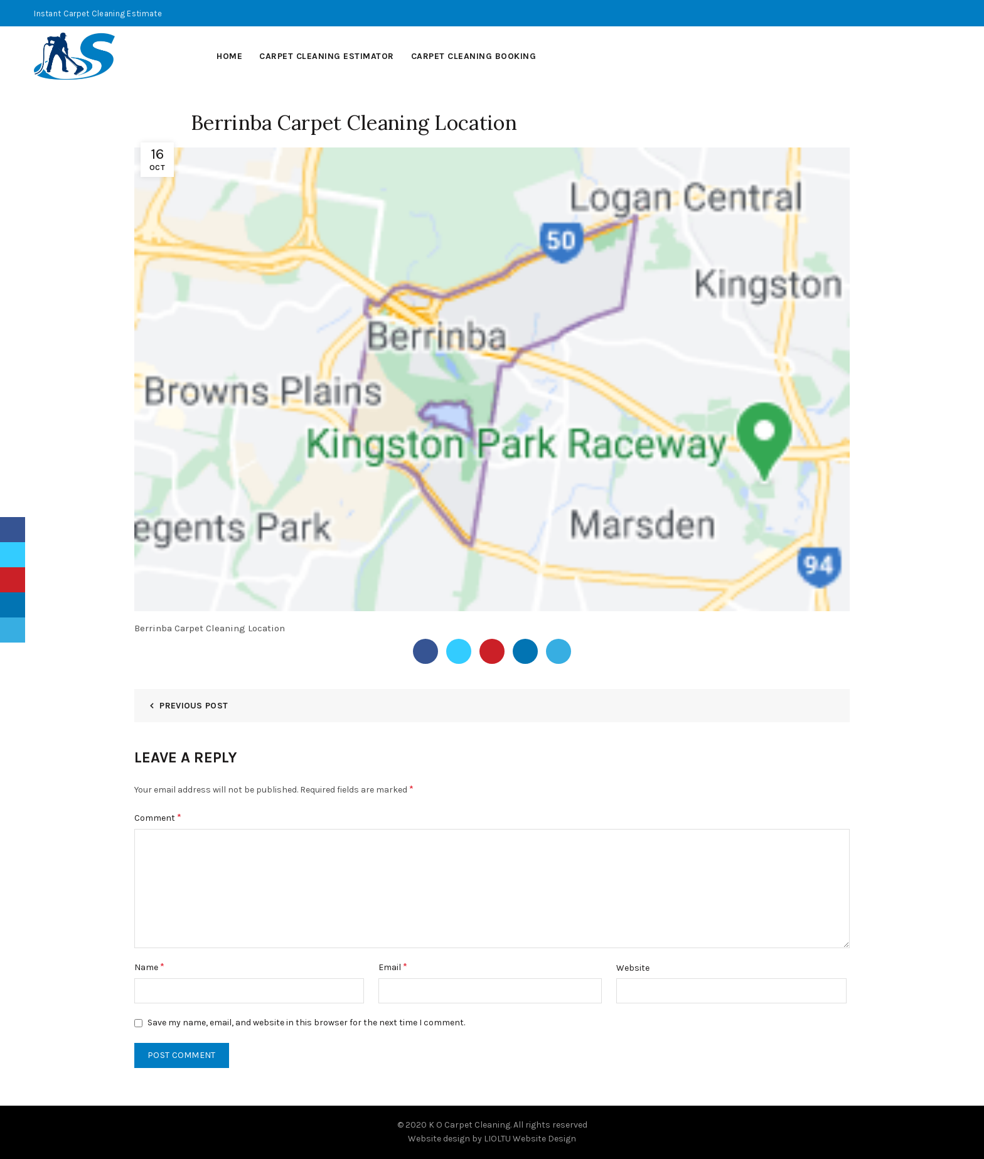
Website (633, 968)
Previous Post (193, 705)
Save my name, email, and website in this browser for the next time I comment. (306, 1022)
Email (392, 967)
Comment (157, 817)
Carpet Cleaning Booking (474, 56)
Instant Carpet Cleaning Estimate (98, 13)
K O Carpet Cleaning (469, 1124)
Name (149, 967)
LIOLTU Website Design (530, 1138)
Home (229, 56)
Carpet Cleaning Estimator (326, 56)
